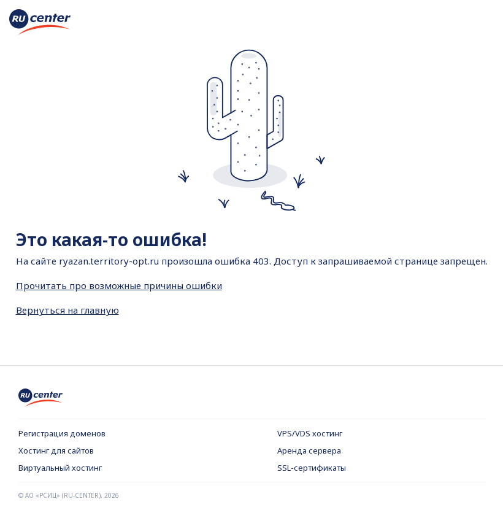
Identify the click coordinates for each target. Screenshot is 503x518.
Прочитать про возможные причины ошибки (119, 285)
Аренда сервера (309, 450)
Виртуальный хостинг (60, 467)
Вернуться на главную (67, 310)
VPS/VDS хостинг (309, 433)
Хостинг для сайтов (56, 450)
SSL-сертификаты (311, 467)
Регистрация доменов (62, 433)
